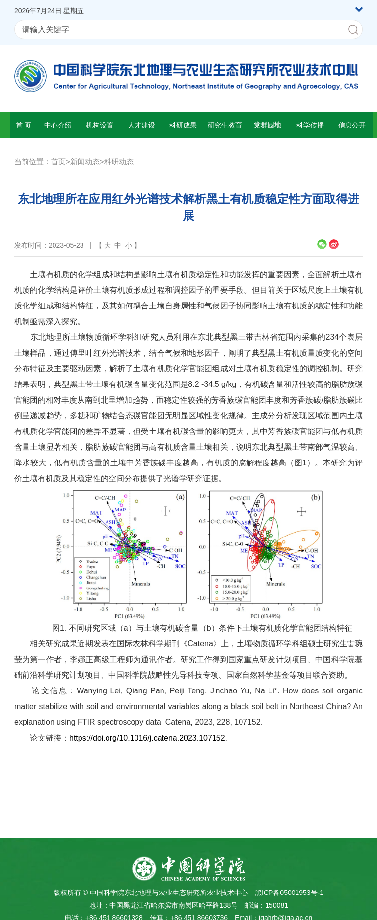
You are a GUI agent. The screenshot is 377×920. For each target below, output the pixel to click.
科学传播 (310, 125)
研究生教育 (225, 125)
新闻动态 (85, 161)
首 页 (23, 125)
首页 (58, 161)
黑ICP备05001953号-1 (289, 892)
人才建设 (141, 125)
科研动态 (119, 161)
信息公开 (352, 125)
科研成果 (183, 125)
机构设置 (99, 125)
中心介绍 (58, 125)
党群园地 (267, 124)
